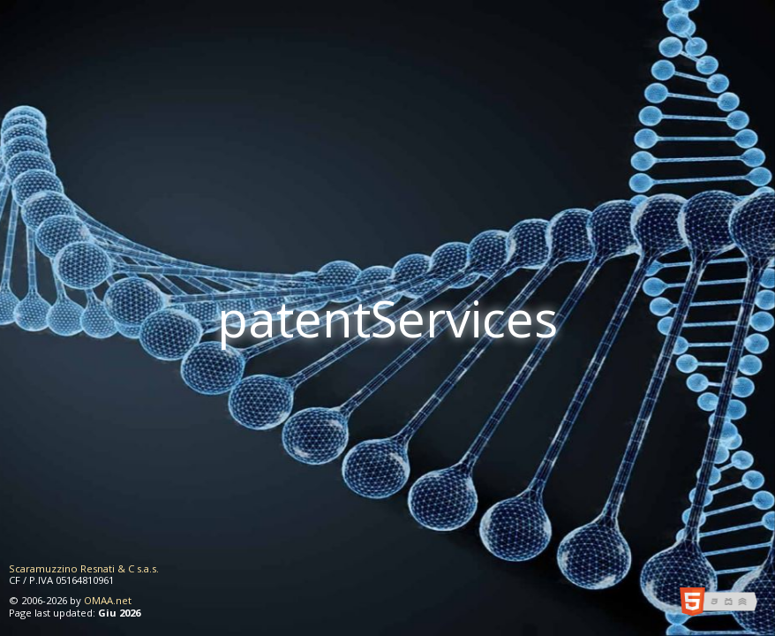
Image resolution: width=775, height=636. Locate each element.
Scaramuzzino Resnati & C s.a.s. (84, 568)
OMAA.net (108, 600)
